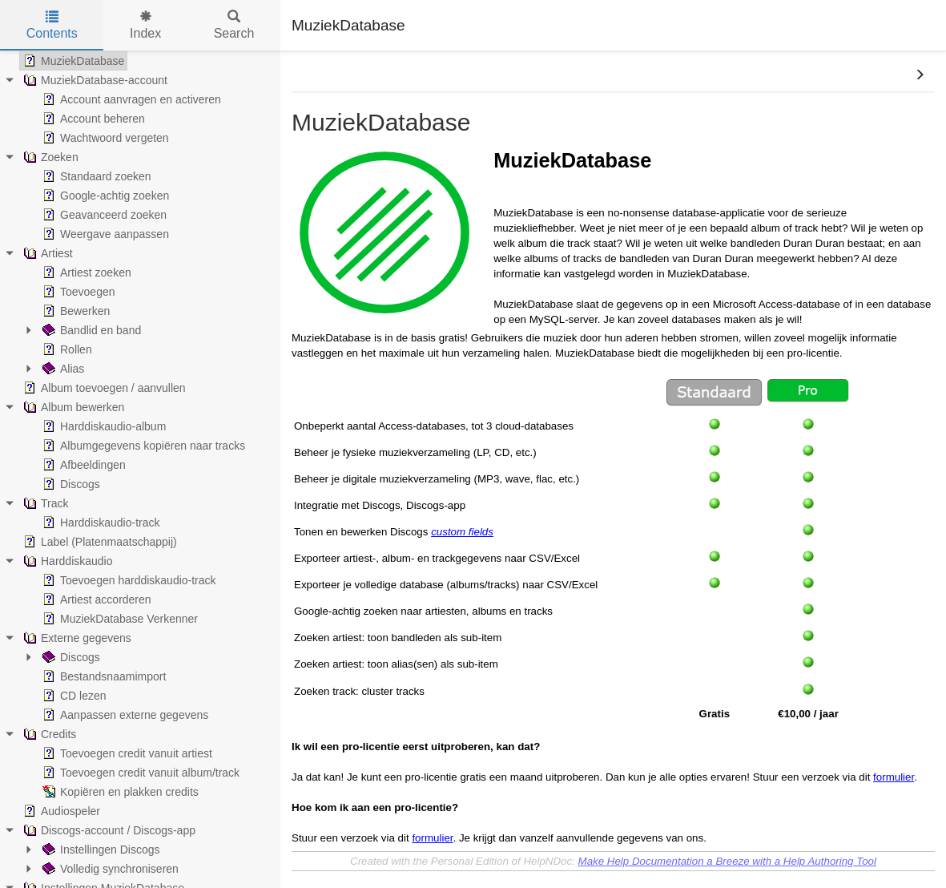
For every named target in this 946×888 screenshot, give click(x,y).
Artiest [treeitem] (46, 253)
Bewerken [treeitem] (74, 311)
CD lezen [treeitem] (73, 695)
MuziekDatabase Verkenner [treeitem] (118, 618)
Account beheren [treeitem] (92, 118)
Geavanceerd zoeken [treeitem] (103, 214)
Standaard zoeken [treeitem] (95, 176)
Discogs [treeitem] (69, 484)
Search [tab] (234, 25)
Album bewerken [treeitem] (72, 407)
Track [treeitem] (44, 503)
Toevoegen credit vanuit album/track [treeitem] (139, 772)
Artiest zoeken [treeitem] (85, 272)
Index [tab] (145, 25)
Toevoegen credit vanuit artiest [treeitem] (125, 753)
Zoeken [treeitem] (49, 157)
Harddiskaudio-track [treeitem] (99, 522)
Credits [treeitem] (48, 734)
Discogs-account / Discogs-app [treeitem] (107, 830)
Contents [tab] (52, 25)
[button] (919, 75)
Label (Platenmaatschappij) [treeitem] (98, 541)
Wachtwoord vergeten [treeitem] (104, 137)
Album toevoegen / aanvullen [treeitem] (103, 388)
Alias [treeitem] (61, 368)
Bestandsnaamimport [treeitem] (102, 676)
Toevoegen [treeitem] (77, 291)
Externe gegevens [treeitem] (75, 638)
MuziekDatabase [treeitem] (72, 61)
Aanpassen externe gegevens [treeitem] (123, 715)
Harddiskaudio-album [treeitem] (102, 426)
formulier (893, 777)
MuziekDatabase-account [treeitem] (93, 80)
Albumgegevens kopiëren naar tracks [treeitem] (142, 445)
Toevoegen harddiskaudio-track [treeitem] (127, 580)
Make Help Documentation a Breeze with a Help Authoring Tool (727, 861)
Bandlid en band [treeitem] (90, 330)
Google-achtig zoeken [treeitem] (104, 195)
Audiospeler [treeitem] (60, 811)
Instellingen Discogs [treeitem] (99, 849)
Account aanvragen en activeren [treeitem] (130, 99)
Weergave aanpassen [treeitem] (104, 234)
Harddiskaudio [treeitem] (66, 561)
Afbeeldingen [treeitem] (82, 464)
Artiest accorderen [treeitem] (95, 599)
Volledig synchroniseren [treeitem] (109, 868)
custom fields (462, 532)
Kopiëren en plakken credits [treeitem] (119, 791)
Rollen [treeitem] (65, 349)
